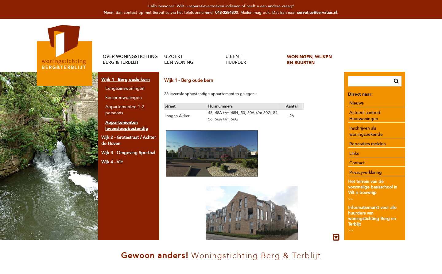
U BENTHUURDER (236, 59)
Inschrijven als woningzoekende (366, 131)
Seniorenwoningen (123, 97)
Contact (357, 163)
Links (354, 153)
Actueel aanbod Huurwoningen (364, 115)
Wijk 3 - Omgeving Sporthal (128, 152)
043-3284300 (226, 12)
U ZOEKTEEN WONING (178, 59)
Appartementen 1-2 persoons (124, 110)
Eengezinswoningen (125, 88)
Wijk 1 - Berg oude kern (125, 79)
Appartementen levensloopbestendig (126, 125)
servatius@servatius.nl (317, 12)
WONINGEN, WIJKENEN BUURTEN (309, 59)
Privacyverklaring (365, 172)
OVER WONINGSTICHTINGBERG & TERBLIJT (130, 59)
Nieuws (356, 103)
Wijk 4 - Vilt (112, 162)
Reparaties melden (367, 144)
